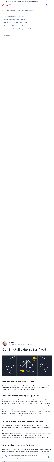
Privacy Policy (21, 458)
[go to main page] (6, 4)
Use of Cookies (12, 458)
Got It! (45, 457)
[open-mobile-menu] (51, 5)
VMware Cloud (7, 411)
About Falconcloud (10, 10)
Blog (19, 10)
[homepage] (2, 11)
